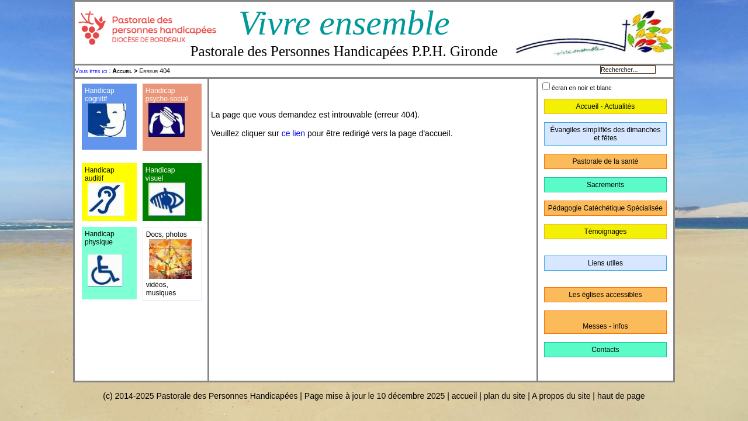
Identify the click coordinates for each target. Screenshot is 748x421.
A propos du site (561, 396)
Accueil (122, 70)
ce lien (293, 133)
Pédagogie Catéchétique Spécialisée (605, 208)
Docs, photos (166, 234)
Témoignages (605, 231)
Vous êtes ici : (93, 70)
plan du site (505, 396)
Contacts (605, 350)
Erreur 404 (141, 70)
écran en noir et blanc (581, 87)
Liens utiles (605, 263)
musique (159, 293)
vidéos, (157, 285)
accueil (464, 396)
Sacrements (605, 185)
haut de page (621, 396)
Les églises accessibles (605, 295)
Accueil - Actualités (605, 106)
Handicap (160, 91)
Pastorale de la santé (606, 161)
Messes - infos (605, 326)
